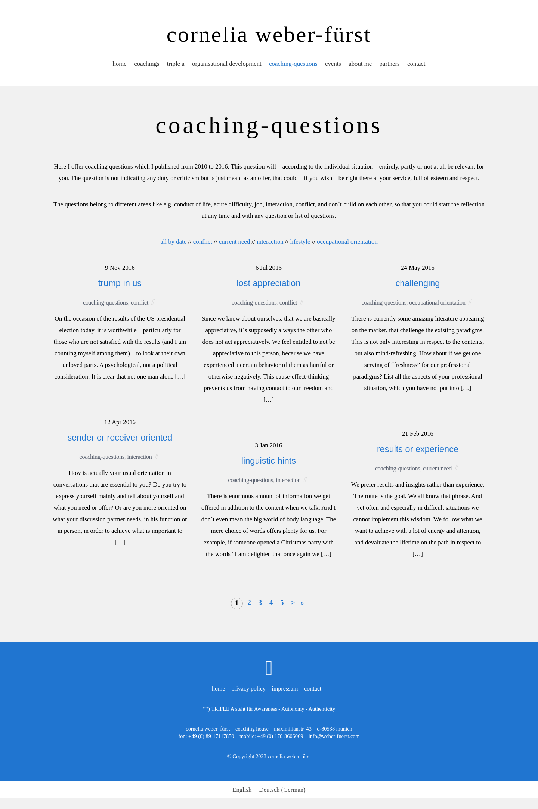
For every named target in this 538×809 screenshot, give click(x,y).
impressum (285, 688)
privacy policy (248, 688)
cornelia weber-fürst (289, 756)
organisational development (226, 64)
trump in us (120, 283)
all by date (173, 241)
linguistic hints (268, 461)
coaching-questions (293, 64)
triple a (175, 64)
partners (390, 64)
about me (360, 64)
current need (234, 241)
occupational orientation (347, 241)
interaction (270, 241)
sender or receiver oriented (120, 437)
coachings (145, 64)
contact (417, 64)
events (333, 64)
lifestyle (300, 241)
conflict (202, 241)
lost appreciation (268, 283)
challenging (418, 283)
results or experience (417, 449)
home (119, 64)
